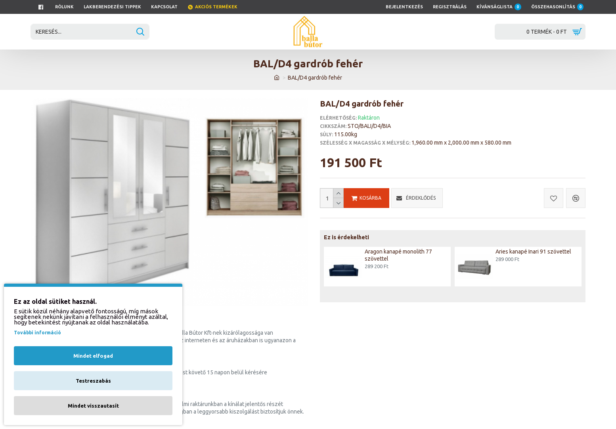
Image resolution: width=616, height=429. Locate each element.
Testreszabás (93, 380)
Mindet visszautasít (93, 405)
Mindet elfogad (93, 355)
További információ (37, 332)
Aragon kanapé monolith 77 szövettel (398, 255)
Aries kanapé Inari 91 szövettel (533, 251)
